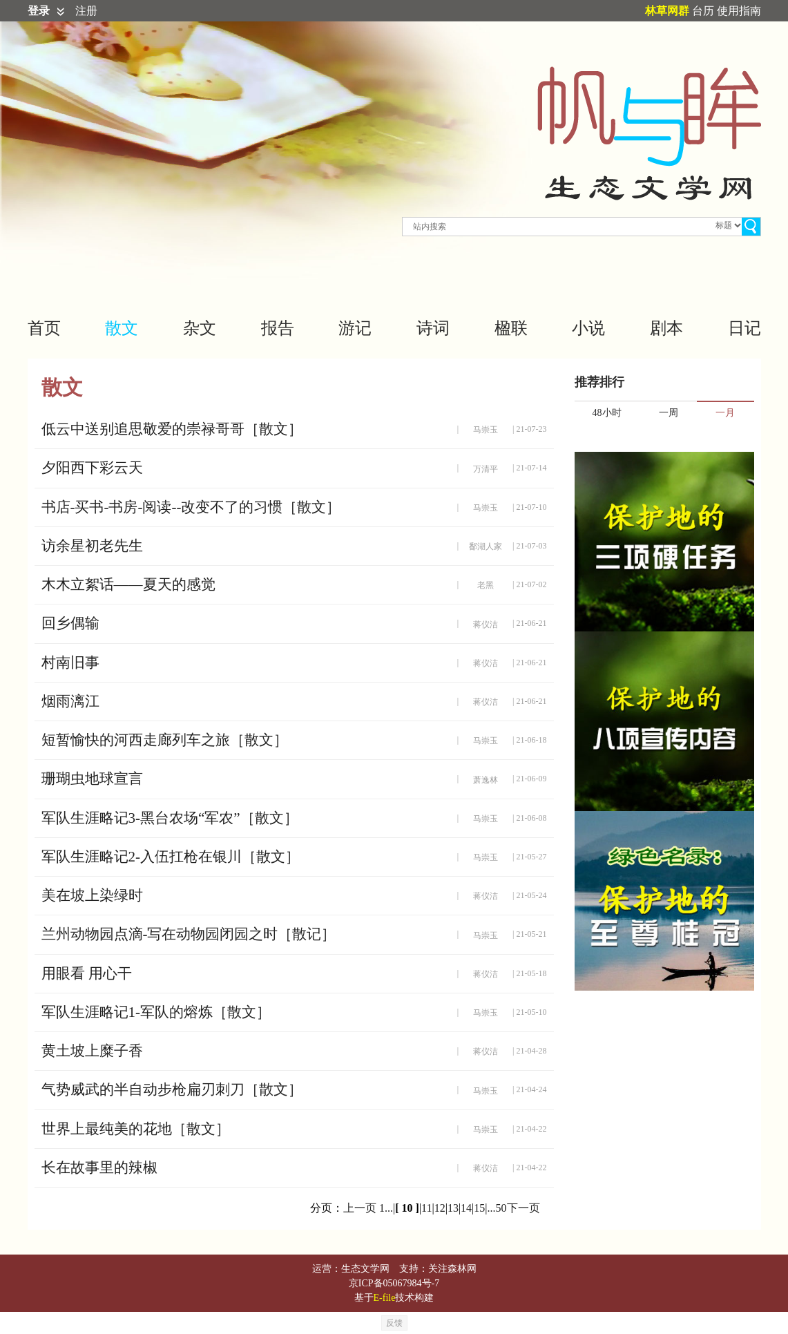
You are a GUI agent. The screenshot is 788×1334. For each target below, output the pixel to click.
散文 (121, 328)
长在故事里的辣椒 (99, 1167)
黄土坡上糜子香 (92, 1050)
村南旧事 (70, 662)
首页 (44, 328)
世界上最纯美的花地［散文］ (135, 1129)
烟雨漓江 (70, 701)
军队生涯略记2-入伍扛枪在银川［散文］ (170, 856)
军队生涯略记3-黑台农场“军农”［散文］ (169, 818)
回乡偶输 (70, 623)
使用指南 (739, 11)
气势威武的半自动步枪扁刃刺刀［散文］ (171, 1089)
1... (386, 1208)
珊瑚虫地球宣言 (92, 778)
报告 (277, 328)
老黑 (485, 585)
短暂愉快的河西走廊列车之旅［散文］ (164, 740)
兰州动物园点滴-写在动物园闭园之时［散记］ (188, 934)
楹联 (511, 328)
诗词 (433, 328)
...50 (497, 1208)
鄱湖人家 (485, 546)
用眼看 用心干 (86, 973)
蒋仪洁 (485, 624)
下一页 (523, 1208)
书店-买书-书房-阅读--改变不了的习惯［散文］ (191, 507)
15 (479, 1208)
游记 (355, 328)
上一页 (359, 1208)
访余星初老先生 (92, 545)
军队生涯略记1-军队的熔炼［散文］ (156, 1012)
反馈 (394, 1323)
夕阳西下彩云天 (92, 467)
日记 (744, 328)
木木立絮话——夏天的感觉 (128, 584)
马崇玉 (485, 430)
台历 (703, 11)
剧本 (666, 328)
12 (439, 1208)
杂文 (199, 328)
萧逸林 (485, 780)
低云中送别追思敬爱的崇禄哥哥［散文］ (171, 429)
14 (466, 1208)
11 (426, 1208)
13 (453, 1208)
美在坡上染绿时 (92, 895)
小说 (588, 328)
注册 (86, 11)
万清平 (485, 469)
